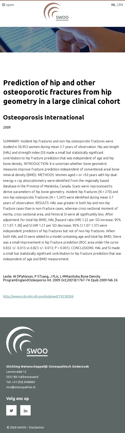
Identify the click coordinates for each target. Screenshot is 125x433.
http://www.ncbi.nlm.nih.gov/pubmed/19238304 (38, 296)
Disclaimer (36, 427)
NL (113, 5)
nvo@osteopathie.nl (20, 387)
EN (121, 5)
